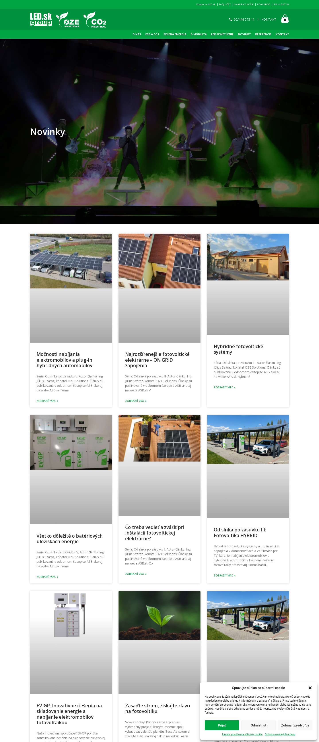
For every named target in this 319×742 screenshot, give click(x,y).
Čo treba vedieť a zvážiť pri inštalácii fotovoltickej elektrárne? (154, 532)
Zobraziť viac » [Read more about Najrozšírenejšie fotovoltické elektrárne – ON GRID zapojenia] (136, 401)
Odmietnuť (258, 725)
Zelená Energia (174, 34)
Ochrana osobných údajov (280, 734)
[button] (310, 688)
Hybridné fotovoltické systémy (238, 349)
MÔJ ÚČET (225, 4)
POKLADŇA (263, 4)
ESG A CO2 (152, 34)
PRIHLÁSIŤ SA (281, 4)
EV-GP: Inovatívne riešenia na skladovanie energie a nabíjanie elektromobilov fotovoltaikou (69, 714)
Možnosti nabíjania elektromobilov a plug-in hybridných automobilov (64, 359)
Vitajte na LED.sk (206, 4)
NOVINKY (244, 34)
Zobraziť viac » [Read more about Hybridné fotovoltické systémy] (224, 387)
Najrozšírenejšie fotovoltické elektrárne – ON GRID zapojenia (157, 359)
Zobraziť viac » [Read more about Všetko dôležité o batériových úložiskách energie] (47, 577)
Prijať (222, 725)
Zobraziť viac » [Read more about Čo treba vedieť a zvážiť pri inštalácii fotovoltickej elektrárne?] (136, 574)
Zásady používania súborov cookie (242, 734)
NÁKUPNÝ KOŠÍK (244, 4)
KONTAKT (282, 34)
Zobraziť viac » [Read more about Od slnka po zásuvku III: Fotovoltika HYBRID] (224, 575)
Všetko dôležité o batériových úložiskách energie (70, 539)
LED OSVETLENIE (222, 34)
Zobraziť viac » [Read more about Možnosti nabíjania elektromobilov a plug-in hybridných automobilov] (47, 401)
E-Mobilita (199, 34)
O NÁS (136, 34)
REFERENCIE (263, 34)
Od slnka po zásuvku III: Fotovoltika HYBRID (240, 532)
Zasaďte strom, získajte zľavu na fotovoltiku (157, 708)
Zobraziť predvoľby (295, 725)
